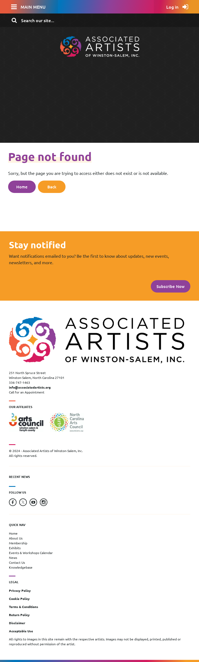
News (13, 557)
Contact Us (17, 562)
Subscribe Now (170, 286)
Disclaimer (17, 623)
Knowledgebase (20, 567)
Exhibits (15, 548)
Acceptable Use (21, 631)
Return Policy (19, 615)
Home (22, 186)
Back (51, 186)
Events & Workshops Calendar (31, 553)
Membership (18, 543)
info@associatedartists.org (30, 387)
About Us (15, 538)
